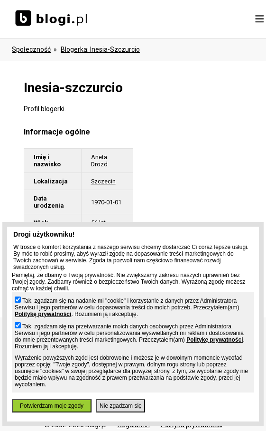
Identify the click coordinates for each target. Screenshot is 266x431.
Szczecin (103, 181)
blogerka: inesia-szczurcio (100, 49)
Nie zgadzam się (121, 405)
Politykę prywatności (43, 314)
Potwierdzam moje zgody (51, 405)
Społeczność (31, 49)
